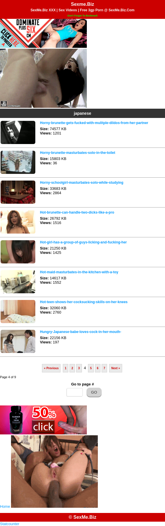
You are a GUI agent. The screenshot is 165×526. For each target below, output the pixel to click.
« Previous (51, 368)
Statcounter (9, 524)
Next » (115, 368)
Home (5, 506)
